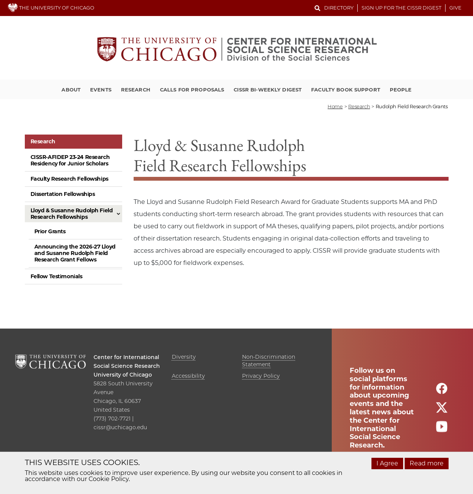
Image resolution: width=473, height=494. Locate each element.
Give (455, 8)
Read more (427, 463)
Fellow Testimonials (56, 276)
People (401, 90)
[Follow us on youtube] (441, 429)
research (359, 106)
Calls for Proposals (192, 90)
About (71, 90)
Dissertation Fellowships (63, 194)
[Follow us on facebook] (441, 391)
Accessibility (188, 375)
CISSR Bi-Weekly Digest (268, 90)
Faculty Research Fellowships (69, 178)
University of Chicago (123, 374)
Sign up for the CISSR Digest (401, 8)
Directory (339, 8)
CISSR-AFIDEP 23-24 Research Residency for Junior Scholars (70, 160)
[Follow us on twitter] (441, 410)
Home (335, 106)
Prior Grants (50, 231)
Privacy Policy (261, 375)
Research (135, 90)
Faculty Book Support (345, 90)
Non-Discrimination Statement (268, 360)
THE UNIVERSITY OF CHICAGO (51, 8)
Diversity (184, 356)
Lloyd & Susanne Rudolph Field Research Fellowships (72, 213)
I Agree (387, 463)
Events (100, 90)
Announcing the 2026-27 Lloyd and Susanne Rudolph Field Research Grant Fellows (75, 253)
